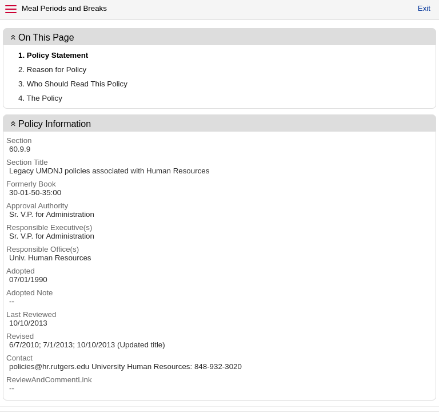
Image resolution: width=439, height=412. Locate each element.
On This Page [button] (46, 37)
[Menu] (11, 9)
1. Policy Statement (53, 55)
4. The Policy (40, 98)
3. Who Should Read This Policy (72, 84)
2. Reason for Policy (52, 69)
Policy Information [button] (54, 124)
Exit (424, 8)
